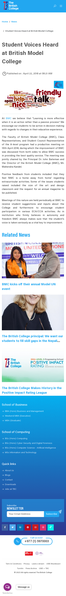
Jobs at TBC (10, 489)
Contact (9, 480)
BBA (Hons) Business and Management (24, 411)
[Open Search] (55, 6)
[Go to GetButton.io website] (7, 593)
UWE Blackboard (53, 564)
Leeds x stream (38, 564)
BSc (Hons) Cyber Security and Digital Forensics (28, 443)
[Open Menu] (61, 6)
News (14, 22)
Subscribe (51, 514)
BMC (8, 118)
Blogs (7, 475)
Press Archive (31, 568)
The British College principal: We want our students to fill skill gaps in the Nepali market (32, 341)
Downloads (10, 485)
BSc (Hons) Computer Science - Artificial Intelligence (30, 448)
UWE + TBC (44, 568)
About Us (9, 471)
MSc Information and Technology (20, 453)
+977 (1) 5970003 (36, 541)
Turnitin (20, 568)
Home (5, 22)
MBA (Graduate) (13, 421)
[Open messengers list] (7, 587)
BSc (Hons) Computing (16, 439)
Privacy (27, 564)
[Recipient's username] (25, 514)
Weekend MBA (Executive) (18, 416)
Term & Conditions (13, 564)
